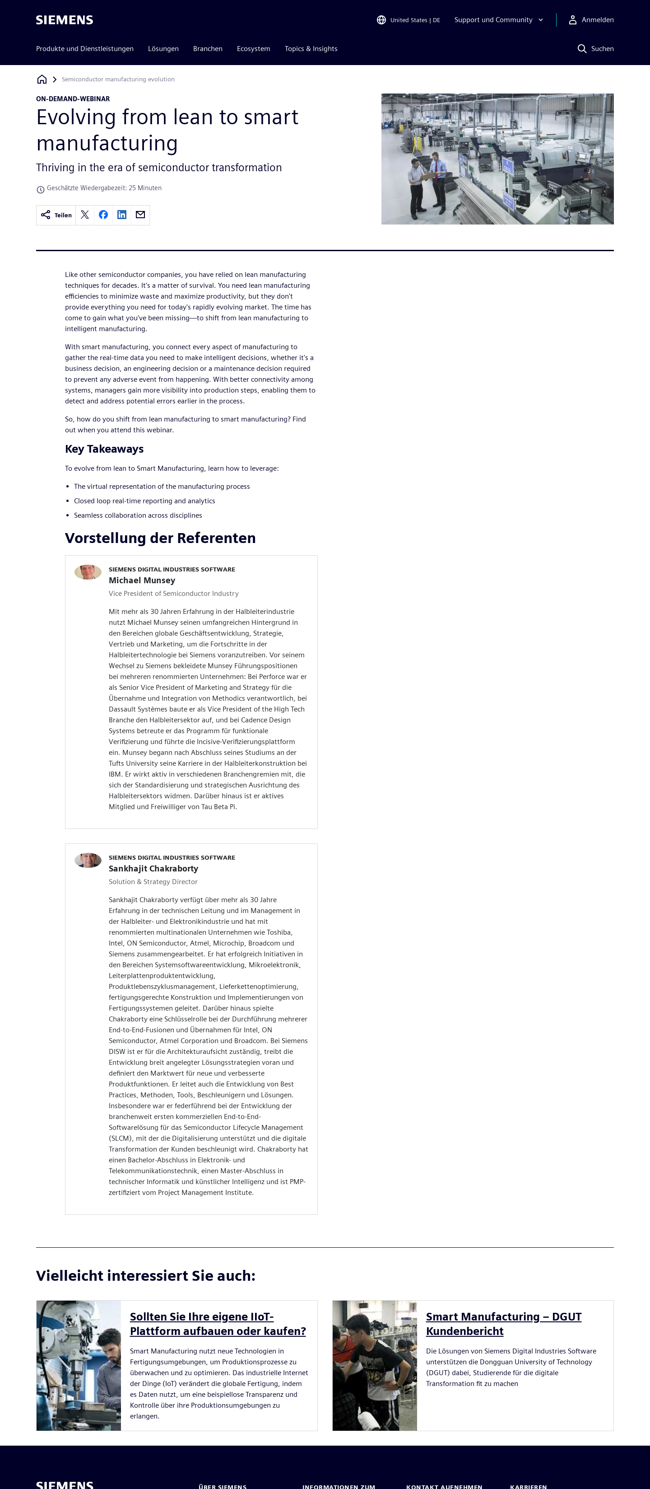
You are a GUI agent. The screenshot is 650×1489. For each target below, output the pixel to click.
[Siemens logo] (64, 19)
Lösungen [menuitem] (163, 48)
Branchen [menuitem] (208, 48)
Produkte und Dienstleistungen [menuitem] (85, 48)
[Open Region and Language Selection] (408, 20)
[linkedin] (122, 215)
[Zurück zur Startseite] (42, 79)
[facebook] (103, 215)
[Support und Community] (500, 20)
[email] (140, 215)
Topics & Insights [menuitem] (311, 48)
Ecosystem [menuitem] (253, 48)
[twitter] (85, 215)
